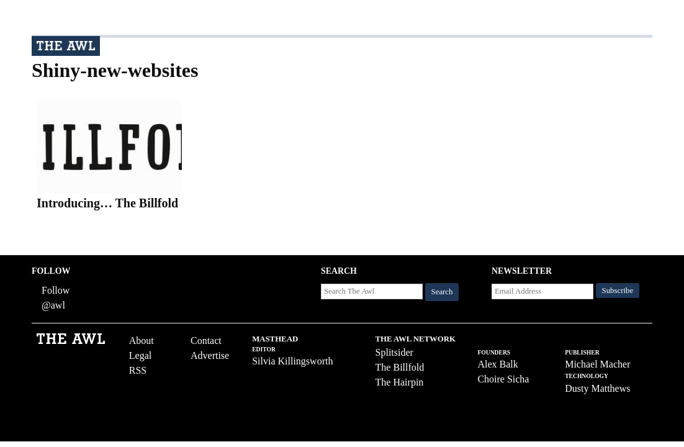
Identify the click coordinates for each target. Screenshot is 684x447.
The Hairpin (400, 382)
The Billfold (400, 367)
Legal (140, 355)
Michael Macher (597, 364)
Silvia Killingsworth (292, 361)
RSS (137, 370)
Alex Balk (497, 364)
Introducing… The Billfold (107, 203)
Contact (206, 340)
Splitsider (394, 352)
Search (442, 291)
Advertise (210, 355)
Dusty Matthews (597, 388)
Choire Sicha (503, 379)
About (141, 340)
